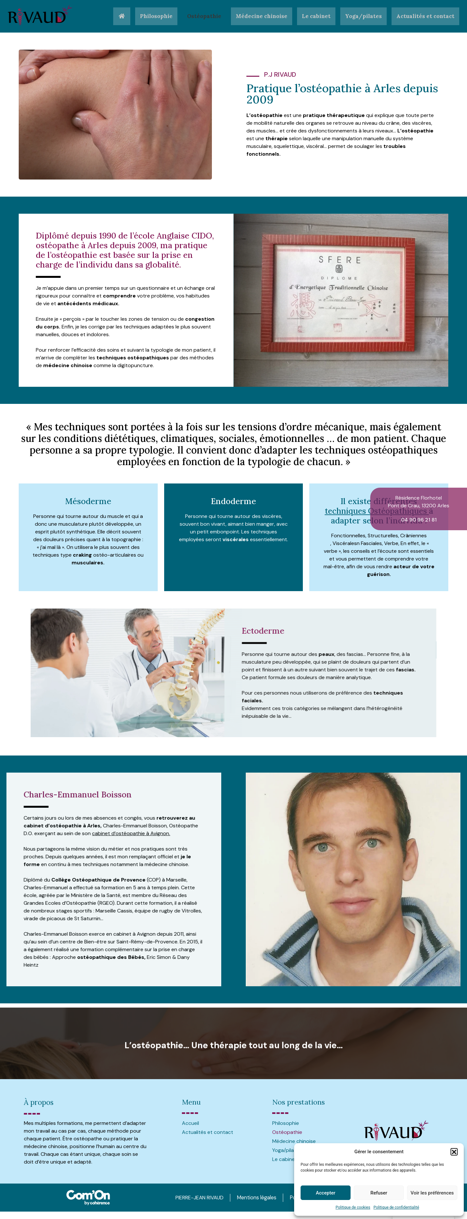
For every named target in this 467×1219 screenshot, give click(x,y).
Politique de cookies (353, 1207)
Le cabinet (314, 16)
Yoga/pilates (362, 16)
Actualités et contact (424, 16)
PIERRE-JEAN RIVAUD (192, 1197)
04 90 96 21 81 (419, 519)
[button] (454, 1151)
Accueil (190, 1123)
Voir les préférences (432, 1193)
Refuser (378, 1193)
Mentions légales (252, 1197)
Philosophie (151, 16)
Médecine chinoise (258, 16)
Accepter (325, 1193)
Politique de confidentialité (396, 1207)
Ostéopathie (200, 16)
